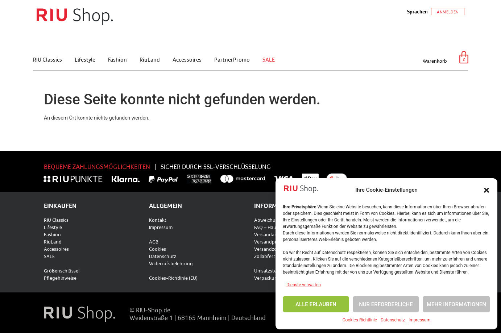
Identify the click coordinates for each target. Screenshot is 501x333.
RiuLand (150, 59)
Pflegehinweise (60, 278)
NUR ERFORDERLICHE (386, 304)
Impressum (419, 319)
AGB (153, 242)
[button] (486, 190)
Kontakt (157, 220)
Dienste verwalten (303, 284)
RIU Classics (47, 59)
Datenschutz (393, 319)
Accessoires (187, 59)
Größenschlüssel (61, 271)
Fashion (117, 59)
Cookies (157, 249)
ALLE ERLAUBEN (315, 304)
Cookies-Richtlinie (360, 319)
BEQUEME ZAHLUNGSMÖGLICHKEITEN (97, 166)
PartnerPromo (232, 59)
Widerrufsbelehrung (171, 263)
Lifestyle (85, 59)
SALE (268, 59)
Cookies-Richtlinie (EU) (173, 278)
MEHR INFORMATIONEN (456, 304)
